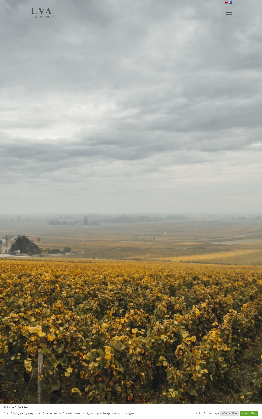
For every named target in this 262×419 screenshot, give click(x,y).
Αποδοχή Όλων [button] (249, 413)
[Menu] (228, 12)
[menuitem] (228, 12)
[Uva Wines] (41, 12)
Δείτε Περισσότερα (207, 413)
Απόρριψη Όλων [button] (229, 413)
